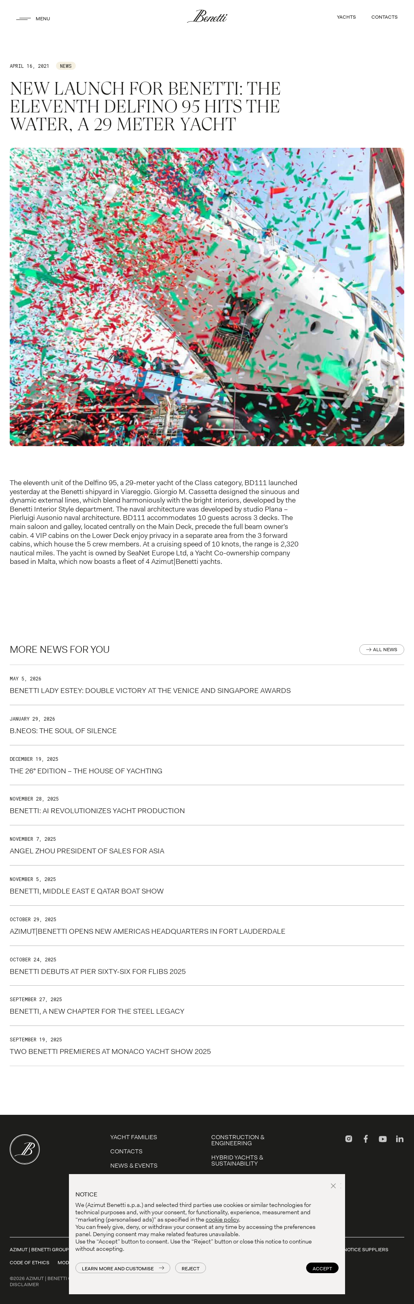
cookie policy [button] (222, 1219)
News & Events (134, 1166)
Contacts (126, 1151)
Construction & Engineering (237, 1140)
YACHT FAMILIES (133, 1137)
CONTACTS (384, 17)
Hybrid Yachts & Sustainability (237, 1160)
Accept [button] (322, 1268)
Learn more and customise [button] (118, 1268)
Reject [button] (190, 1268)
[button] (334, 1187)
